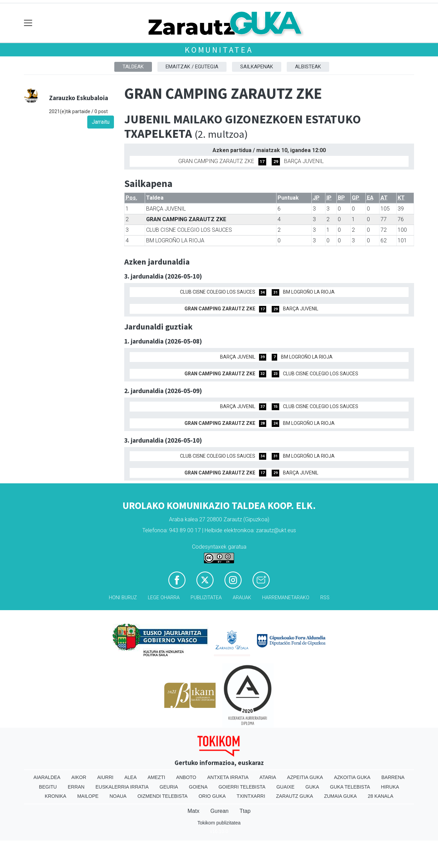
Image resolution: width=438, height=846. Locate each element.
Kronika (55, 796)
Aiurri (105, 777)
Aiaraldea (47, 777)
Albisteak (308, 67)
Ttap (245, 811)
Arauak (242, 598)
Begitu (48, 787)
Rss (325, 598)
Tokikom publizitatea (219, 822)
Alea (130, 777)
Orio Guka (212, 796)
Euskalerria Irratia (122, 787)
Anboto (186, 777)
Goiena (198, 787)
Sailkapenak (256, 67)
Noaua (118, 796)
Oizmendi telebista (163, 796)
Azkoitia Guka (352, 777)
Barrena (392, 777)
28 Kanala (381, 796)
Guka (312, 787)
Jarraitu (101, 122)
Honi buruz (123, 598)
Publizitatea (206, 598)
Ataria (267, 777)
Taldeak (133, 67)
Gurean (219, 811)
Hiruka (390, 787)
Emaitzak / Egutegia (192, 67)
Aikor (78, 777)
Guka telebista (350, 787)
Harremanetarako (285, 598)
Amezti (156, 777)
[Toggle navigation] (28, 23)
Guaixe (285, 787)
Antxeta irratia (228, 777)
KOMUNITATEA (219, 49)
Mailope (88, 796)
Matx (193, 811)
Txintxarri (251, 796)
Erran (76, 787)
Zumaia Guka (340, 796)
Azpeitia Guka (305, 777)
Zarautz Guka (294, 796)
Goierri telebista (241, 787)
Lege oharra (164, 598)
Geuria (168, 787)
